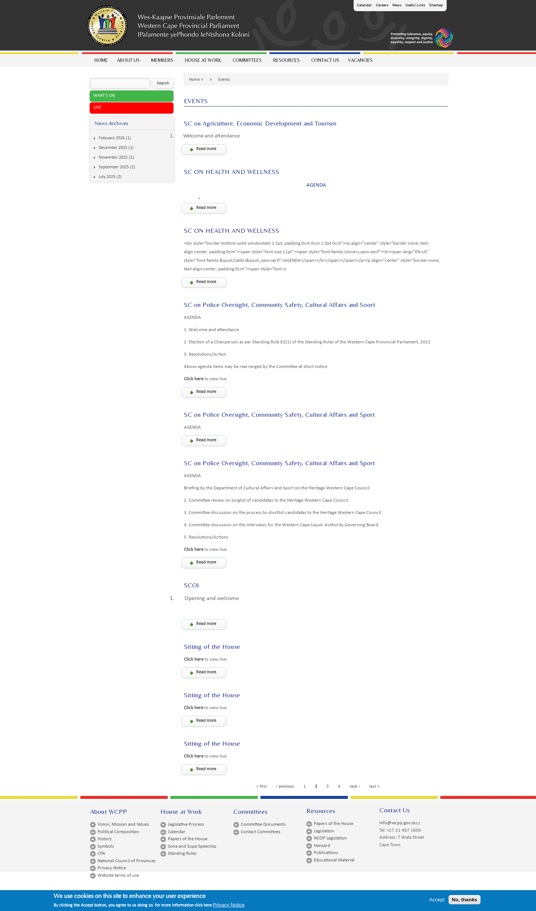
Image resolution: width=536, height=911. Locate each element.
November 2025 (113, 157)
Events (224, 79)
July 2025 (107, 177)
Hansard (322, 845)
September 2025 (114, 167)
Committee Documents (263, 824)
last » (374, 786)
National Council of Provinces (127, 860)
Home (101, 60)
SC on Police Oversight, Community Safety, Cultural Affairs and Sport (279, 414)
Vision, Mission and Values (123, 824)
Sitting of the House (212, 646)
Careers (382, 5)
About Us (128, 62)
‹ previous (285, 786)
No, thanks (464, 899)
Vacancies (360, 60)
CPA (101, 853)
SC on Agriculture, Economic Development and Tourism (260, 123)
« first (261, 786)
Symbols (106, 846)
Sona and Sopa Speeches (192, 846)
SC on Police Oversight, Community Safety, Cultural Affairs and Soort (279, 304)
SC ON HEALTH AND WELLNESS (231, 171)
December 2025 (113, 148)
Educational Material (334, 860)
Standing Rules (182, 853)
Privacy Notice (112, 868)
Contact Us (325, 60)
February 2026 (112, 138)
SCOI (191, 585)
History (105, 839)
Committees (246, 62)
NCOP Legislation (330, 838)
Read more (206, 149)
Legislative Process (186, 824)
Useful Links (415, 5)
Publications (326, 852)
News (396, 5)
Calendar (364, 5)
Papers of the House (187, 839)
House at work (203, 62)
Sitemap (436, 5)
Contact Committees (260, 831)
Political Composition (118, 831)
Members (162, 62)
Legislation (324, 831)
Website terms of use (118, 875)
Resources (286, 62)
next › (355, 786)
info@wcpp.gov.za (399, 822)
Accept (436, 899)
